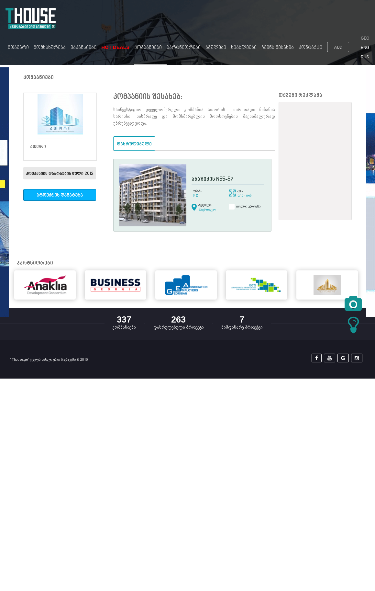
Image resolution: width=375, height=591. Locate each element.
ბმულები (215, 48)
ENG (365, 47)
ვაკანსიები (83, 48)
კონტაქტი (310, 48)
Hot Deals (115, 47)
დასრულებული (134, 144)
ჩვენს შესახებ (277, 48)
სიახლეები (244, 48)
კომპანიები (148, 48)
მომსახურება (50, 48)
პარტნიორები (184, 48)
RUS (365, 57)
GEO (365, 38)
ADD (338, 47)
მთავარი (18, 48)
